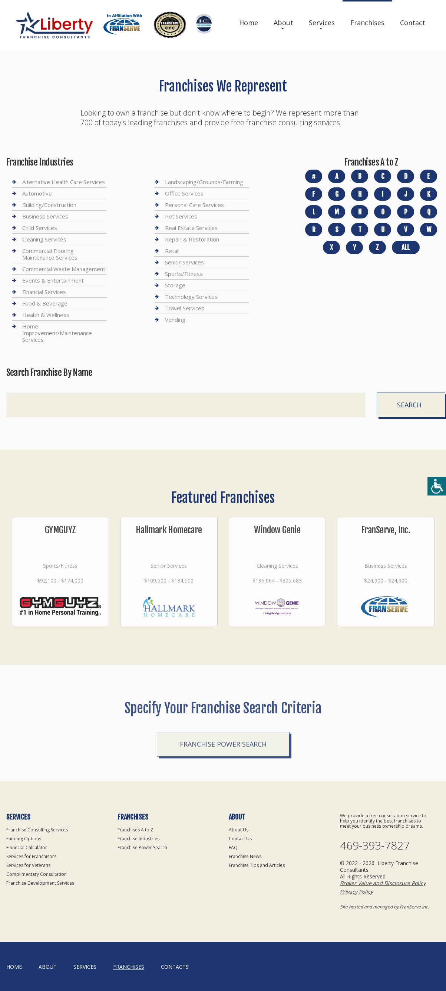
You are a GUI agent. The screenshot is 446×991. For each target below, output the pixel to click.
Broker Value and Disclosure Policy (383, 883)
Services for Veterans (28, 865)
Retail (172, 250)
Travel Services (184, 308)
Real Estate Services (191, 227)
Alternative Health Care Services (63, 182)
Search (409, 404)
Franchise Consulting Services (37, 830)
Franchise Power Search (223, 773)
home (14, 966)
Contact (412, 22)
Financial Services (44, 292)
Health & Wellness (45, 314)
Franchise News (245, 856)
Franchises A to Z (135, 830)
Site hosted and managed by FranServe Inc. (384, 907)
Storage (175, 285)
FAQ (233, 847)
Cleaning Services (44, 239)
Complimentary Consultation (36, 874)
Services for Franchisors (31, 856)
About (283, 22)
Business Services (45, 216)
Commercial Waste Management (63, 269)
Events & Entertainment (53, 280)
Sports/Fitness (184, 273)
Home (248, 22)
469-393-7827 (375, 845)
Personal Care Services (194, 204)
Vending (175, 319)
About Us (238, 830)
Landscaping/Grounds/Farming (204, 182)
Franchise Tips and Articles (257, 865)
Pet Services (181, 216)
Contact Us (240, 838)
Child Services (39, 227)
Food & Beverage (44, 303)
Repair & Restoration (192, 239)
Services (322, 22)
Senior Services (184, 262)
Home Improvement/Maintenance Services (57, 333)
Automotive (37, 193)
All (406, 247)
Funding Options (23, 838)
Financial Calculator (26, 847)
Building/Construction (49, 204)
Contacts (175, 966)
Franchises (367, 22)
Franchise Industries (138, 838)
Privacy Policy (356, 891)
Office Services (184, 193)
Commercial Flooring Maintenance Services (49, 254)
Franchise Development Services (40, 883)
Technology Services (191, 296)
